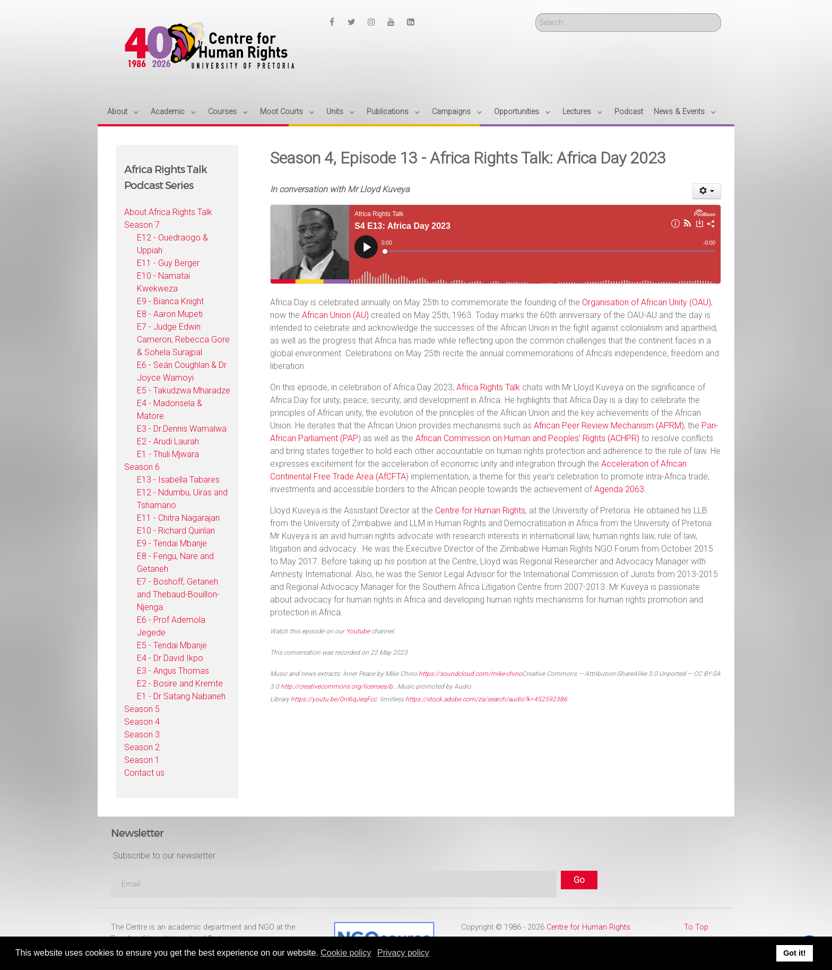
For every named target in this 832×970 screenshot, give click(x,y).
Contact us (144, 773)
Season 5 (142, 709)
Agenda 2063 (619, 489)
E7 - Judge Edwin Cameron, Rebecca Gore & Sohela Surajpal (183, 339)
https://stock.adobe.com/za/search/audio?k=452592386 (486, 699)
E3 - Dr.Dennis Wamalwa (182, 429)
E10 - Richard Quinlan (176, 531)
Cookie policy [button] (345, 952)
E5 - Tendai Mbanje (172, 645)
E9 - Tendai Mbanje (172, 543)
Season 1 (142, 760)
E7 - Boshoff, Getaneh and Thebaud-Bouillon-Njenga (178, 594)
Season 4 (142, 722)
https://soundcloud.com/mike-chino (470, 673)
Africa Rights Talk (488, 387)
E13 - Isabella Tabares (178, 480)
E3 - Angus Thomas (173, 671)
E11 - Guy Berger (168, 263)
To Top (696, 927)
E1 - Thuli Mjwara (168, 454)
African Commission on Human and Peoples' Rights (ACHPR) (527, 438)
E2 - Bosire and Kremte (180, 684)
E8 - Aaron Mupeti (170, 314)
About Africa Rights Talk (168, 212)
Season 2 (142, 747)
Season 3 (142, 734)
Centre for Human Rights (480, 510)
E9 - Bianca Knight (170, 301)
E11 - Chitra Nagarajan (178, 518)
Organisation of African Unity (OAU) (646, 302)
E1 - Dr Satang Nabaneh (181, 696)
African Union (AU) (335, 315)
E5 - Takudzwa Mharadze (183, 390)
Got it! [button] (794, 953)
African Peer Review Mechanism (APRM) (609, 425)
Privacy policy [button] (403, 952)
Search (535, 13)
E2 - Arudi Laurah (168, 441)
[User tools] (707, 191)
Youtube (358, 631)
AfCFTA (392, 476)
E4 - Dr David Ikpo (170, 658)
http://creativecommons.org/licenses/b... (339, 686)
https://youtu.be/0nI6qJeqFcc (334, 699)
